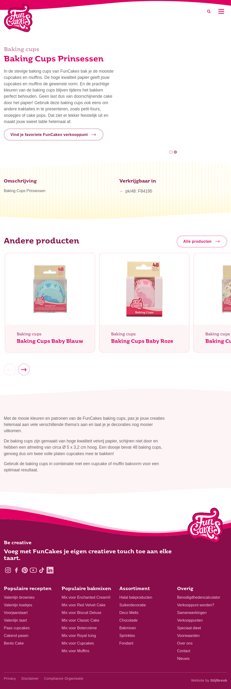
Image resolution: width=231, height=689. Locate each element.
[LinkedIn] (50, 570)
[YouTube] (33, 570)
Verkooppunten (190, 620)
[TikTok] (41, 570)
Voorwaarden (188, 636)
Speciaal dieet (189, 628)
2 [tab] (175, 152)
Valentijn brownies (19, 597)
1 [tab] (171, 152)
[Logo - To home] (205, 526)
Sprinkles (127, 636)
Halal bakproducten (135, 597)
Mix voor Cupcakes (78, 643)
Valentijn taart (15, 620)
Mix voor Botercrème (79, 628)
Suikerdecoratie (132, 605)
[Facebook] (16, 570)
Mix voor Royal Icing (79, 636)
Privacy (10, 678)
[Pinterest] (25, 570)
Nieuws (183, 659)
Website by (209, 680)
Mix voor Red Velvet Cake (83, 605)
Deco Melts (128, 613)
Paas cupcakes (17, 628)
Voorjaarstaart (16, 613)
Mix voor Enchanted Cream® (86, 597)
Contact (183, 651)
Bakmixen (127, 628)
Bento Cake (14, 643)
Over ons (185, 643)
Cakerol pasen (16, 636)
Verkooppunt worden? (195, 605)
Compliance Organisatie (64, 678)
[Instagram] (8, 570)
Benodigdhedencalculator (198, 597)
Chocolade (128, 620)
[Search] (208, 11)
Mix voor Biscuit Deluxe (81, 613)
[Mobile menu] (221, 11)
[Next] (23, 371)
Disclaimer (30, 678)
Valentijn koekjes (18, 605)
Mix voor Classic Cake (80, 620)
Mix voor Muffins (75, 651)
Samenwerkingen (192, 613)
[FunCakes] (18, 18)
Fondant (126, 643)
